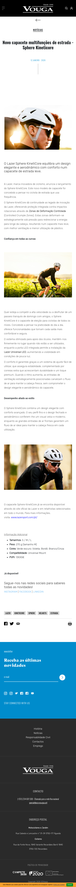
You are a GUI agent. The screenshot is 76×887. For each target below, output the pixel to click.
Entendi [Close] (70, 884)
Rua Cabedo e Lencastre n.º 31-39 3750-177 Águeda (38, 833)
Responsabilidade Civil (38, 737)
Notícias (38, 733)
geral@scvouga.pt (38, 803)
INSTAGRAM (11, 591)
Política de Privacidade (38, 865)
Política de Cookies (59, 884)
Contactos (38, 741)
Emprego (38, 745)
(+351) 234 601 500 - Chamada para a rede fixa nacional (38, 799)
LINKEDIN (38, 591)
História (38, 728)
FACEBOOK (25, 591)
